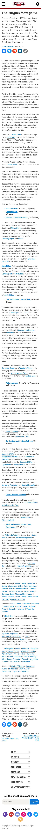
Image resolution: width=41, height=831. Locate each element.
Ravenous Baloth (8, 594)
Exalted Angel (30, 376)
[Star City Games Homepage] (21, 3)
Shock (27, 636)
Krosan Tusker (29, 591)
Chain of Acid (24, 669)
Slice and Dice (7, 636)
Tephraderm (6, 465)
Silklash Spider (9, 606)
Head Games (21, 597)
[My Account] (37, 4)
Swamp (4, 586)
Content (15, 762)
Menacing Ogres (8, 239)
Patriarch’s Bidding (24, 566)
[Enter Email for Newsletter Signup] (16, 801)
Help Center (17, 782)
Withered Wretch (8, 520)
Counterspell (14, 313)
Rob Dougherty (8, 46)
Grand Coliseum (30, 586)
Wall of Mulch (7, 654)
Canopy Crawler (19, 465)
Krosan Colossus (15, 591)
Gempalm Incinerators (26, 330)
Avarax (20, 239)
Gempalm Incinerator (17, 609)
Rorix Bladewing (30, 656)
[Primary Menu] (3, 4)
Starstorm (17, 636)
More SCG (15, 772)
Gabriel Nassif (11, 212)
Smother (26, 604)
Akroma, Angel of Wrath (19, 373)
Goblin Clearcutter (28, 485)
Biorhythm (11, 137)
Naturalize (35, 604)
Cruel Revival (25, 518)
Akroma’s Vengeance (24, 538)
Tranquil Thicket (13, 651)
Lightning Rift (7, 274)
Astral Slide (16, 135)
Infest (30, 597)
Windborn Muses (25, 368)
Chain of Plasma (17, 666)
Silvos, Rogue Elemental (11, 659)
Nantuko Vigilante (15, 656)
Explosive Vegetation (10, 485)
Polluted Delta (7, 589)
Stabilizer (10, 333)
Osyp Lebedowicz (13, 299)
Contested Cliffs (22, 437)
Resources (16, 767)
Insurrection (6, 671)
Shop (13, 752)
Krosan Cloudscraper (24, 594)
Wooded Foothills (21, 589)
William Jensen (12, 383)
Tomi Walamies (12, 209)
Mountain (31, 583)
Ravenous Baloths (8, 368)
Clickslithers (16, 228)
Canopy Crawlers (11, 431)
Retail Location (18, 777)
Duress (25, 313)
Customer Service (19, 787)
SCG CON (15, 757)
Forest (17, 583)
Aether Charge (21, 606)
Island (24, 583)
